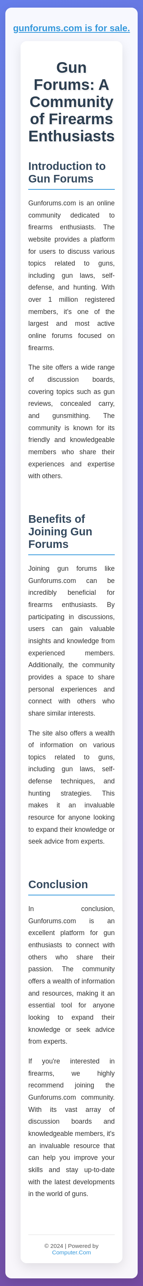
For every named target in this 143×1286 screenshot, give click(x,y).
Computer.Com (71, 1252)
